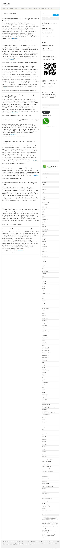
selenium (43, 389)
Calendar (43, 224)
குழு (26, 8)
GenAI (43, 276)
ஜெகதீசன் (43, 488)
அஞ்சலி (43, 449)
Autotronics (43, 207)
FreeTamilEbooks (44, 271)
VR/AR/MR (43, 431)
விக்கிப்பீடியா (44, 508)
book (42, 214)
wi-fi (42, 434)
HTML (43, 286)
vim (42, 429)
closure (12, 178)
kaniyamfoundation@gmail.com (49, 57)
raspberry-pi (44, 372)
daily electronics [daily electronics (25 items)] (45, 519)
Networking (43, 343)
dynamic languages (18, 62)
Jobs (42, 301)
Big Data (43, 212)
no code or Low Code (45, 347)
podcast (43, 365)
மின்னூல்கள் (16, 8)
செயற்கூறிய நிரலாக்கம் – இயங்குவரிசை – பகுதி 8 (18, 66)
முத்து (42, 503)
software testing (44, 399)
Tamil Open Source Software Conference (48, 407)
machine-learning (44, 325)
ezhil (42, 266)
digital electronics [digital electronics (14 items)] (55, 519)
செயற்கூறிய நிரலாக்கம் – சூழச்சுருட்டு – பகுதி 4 (17, 168)
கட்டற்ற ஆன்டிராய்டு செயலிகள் (47, 471)
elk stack (43, 258)
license (43, 313)
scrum (43, 385)
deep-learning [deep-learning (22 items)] (50, 519)
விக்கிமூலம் (43, 511)
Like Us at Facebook (45, 173)
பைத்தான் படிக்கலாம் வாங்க (46, 498)
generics (30, 62)
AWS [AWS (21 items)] (54, 517)
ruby (42, 377)
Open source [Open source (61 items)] (52, 523)
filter (18, 115)
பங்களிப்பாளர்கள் (44, 493)
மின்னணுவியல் (44, 501)
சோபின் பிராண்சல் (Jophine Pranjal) (47, 486)
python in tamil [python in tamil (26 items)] (54, 524)
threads (36, 90)
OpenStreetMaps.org (45, 355)
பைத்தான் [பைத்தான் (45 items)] (44, 536)
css (42, 234)
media (43, 328)
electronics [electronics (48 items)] (45, 520)
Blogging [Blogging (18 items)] (48, 518)
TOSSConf (43, 417)
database (43, 241)
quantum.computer (45, 370)
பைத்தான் (43, 496)
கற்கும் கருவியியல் (45, 476)
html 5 (43, 288)
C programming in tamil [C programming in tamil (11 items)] (53, 518)
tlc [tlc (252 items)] (46, 528)
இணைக (46, 112)
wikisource (43, 439)
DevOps (43, 244)
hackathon (43, 281)
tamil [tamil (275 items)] (53, 526)
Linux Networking (44, 318)
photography (44, 360)
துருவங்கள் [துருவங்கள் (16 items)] (49, 535)
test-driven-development (45, 414)
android (43, 197)
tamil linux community (45, 404)
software (43, 397)
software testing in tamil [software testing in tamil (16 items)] (47, 526)
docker (43, 249)
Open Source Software (45, 350)
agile (42, 192)
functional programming (25, 62)
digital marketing (44, 246)
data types (12, 62)
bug (42, 217)
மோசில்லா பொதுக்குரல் (45, 506)
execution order (13, 90)
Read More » (15, 38)
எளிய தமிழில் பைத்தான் (45, 469)
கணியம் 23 (43, 474)
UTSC (42, 424)
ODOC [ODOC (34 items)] (48, 523)
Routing (43, 375)
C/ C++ (43, 221)
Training (43, 419)
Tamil (42, 402)
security (43, 387)
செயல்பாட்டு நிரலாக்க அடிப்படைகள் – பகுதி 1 (17, 229)
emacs (43, 259)
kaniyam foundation (45, 306)
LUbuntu (43, 323)
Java (42, 298)
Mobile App (43, 335)
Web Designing (44, 432)
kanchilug (43, 305)
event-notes (43, 263)
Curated (43, 239)
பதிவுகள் (30, 8)
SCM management (44, 382)
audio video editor (44, 204)
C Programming (44, 219)
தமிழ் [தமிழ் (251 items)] (53, 534)
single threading (32, 90)
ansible (43, 199)
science (43, 380)
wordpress (43, 444)
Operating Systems (44, 357)
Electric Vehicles (44, 256)
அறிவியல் (43, 451)
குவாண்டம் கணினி (45, 478)
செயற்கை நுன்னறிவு (45, 483)
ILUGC (43, 291)
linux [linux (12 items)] (42, 523)
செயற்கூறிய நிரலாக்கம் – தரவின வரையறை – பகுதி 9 (20, 45)
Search (56, 14)
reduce (30, 115)
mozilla (43, 338)
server (43, 392)
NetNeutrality (44, 342)
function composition (14, 163)
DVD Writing (43, 251)
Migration (43, 330)
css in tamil (43, 236)
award (43, 209)
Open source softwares (45, 352)
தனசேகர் (43, 491)
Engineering (43, 261)
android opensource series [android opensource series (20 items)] (48, 517)
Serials (43, 390)
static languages (34, 62)
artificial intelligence (45, 202)
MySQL (43, 340)
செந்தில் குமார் (44, 481)
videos (43, 427)
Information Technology (45, 293)
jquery (43, 303)
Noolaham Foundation (45, 348)
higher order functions (22, 204)
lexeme (43, 310)
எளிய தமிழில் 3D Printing (46, 461)
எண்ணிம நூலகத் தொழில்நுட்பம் (47, 459)
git (42, 278)
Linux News (43, 320)
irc (42, 296)
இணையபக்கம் (44, 456)
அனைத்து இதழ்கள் (10, 8)
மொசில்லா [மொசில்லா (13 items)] (47, 536)
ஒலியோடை (35, 8)
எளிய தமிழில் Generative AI (46, 466)
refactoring (28, 204)
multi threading (26, 90)
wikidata (43, 436)
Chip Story (43, 226)
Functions (43, 273)
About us (49, 8)
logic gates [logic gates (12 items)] (44, 523)
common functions (14, 115)
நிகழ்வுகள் (22, 8)
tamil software (44, 409)
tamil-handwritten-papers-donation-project (48, 412)
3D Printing (43, 189)
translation (7, 62)
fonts (42, 268)
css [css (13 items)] (56, 518)
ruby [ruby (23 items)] (42, 526)
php (42, 362)
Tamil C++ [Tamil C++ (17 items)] (56, 526)
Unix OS (43, 422)
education (43, 254)
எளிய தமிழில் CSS (44, 464)
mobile (43, 333)
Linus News (43, 315)
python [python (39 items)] (49, 524)
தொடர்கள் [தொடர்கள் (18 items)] (53, 535)
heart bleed (43, 283)
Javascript (43, 300)
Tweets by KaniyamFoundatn (46, 177)
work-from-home (44, 446)
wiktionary (43, 441)
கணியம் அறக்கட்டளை (42, 8)
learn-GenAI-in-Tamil (45, 308)
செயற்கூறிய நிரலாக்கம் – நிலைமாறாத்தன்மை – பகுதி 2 (20, 209)
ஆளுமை (43, 454)
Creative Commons (44, 231)
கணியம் (6, 4)
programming (8, 252)
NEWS (43, 345)
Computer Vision (44, 229)
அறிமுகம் (3, 8)
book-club (43, 216)
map (27, 115)
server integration (44, 394)
